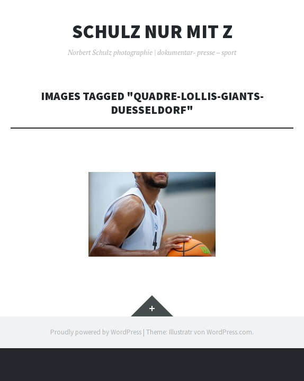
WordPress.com (229, 332)
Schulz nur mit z (152, 31)
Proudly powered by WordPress (95, 332)
